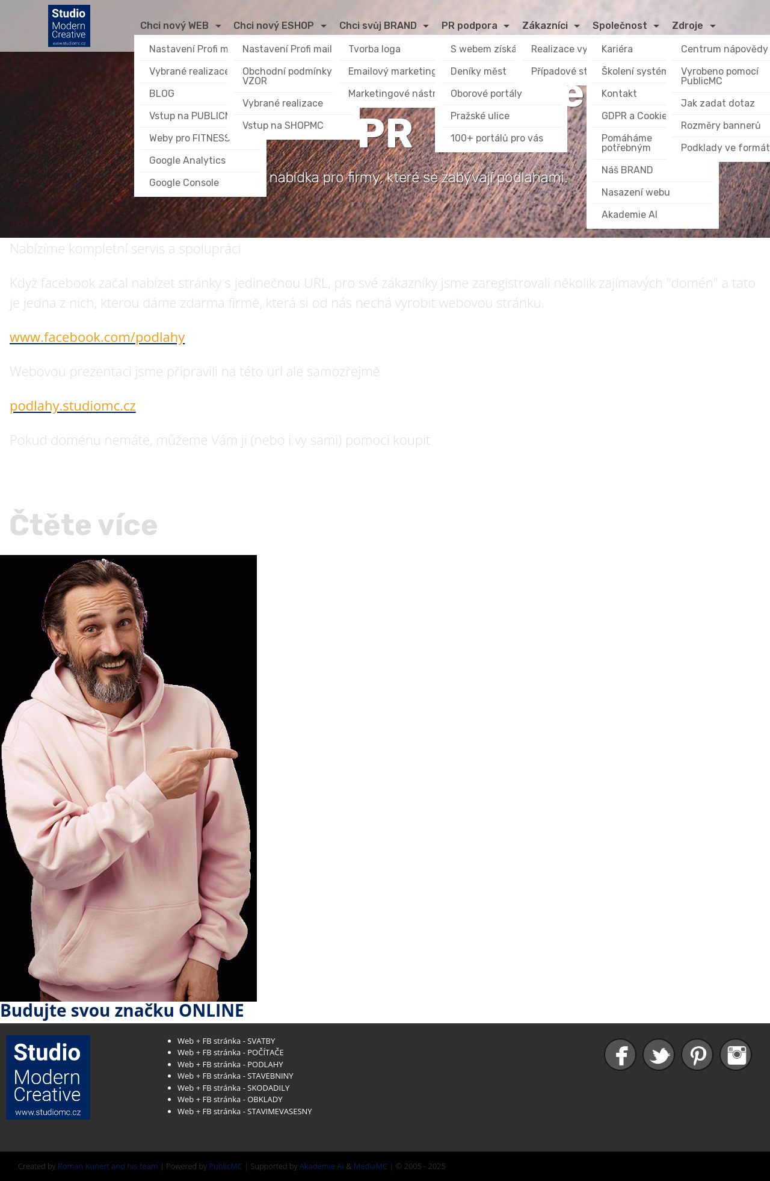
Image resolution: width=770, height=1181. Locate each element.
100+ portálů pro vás (497, 138)
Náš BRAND (627, 170)
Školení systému (639, 71)
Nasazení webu (636, 192)
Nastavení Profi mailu (197, 49)
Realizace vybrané (572, 49)
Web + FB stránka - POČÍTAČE (230, 1052)
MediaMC (370, 1166)
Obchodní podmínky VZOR (288, 76)
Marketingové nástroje (399, 93)
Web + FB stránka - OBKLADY (229, 1099)
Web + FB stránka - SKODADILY (233, 1087)
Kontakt (619, 93)
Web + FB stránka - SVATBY (226, 1040)
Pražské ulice (480, 116)
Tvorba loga (374, 49)
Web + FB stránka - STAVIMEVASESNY (244, 1111)
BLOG (161, 93)
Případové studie (569, 71)
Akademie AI (630, 214)
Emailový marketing (392, 71)
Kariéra (617, 49)
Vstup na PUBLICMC (194, 116)
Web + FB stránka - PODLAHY (230, 1064)
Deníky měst (479, 71)
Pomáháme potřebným (628, 142)
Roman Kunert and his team (108, 1166)
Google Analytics (187, 160)
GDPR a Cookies (637, 116)
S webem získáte (488, 49)
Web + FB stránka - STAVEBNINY (235, 1075)
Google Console (184, 182)
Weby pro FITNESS (189, 138)
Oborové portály (486, 93)
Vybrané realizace (189, 71)
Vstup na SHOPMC (283, 125)
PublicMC (225, 1166)
